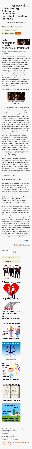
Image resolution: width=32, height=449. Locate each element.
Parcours (17, 442)
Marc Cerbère (22, 51)
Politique (18, 33)
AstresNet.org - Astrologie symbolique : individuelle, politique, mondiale (15, 13)
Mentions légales (24, 442)
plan (9, 442)
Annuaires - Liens (6, 444)
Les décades (18, 27)
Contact (12, 442)
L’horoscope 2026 (7, 27)
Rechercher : (5, 250)
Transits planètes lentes (9, 30)
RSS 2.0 (4, 442)
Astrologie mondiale (8, 33)
